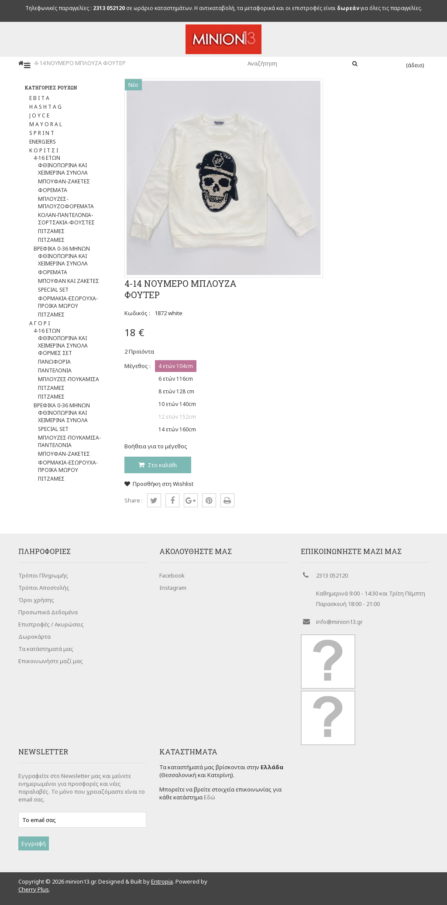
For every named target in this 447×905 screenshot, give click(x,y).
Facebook (172, 575)
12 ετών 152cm (177, 416)
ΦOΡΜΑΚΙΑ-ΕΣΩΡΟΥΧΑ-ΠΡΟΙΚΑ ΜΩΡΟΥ (68, 302)
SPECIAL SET (53, 289)
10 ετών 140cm (177, 404)
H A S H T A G (45, 106)
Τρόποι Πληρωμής (43, 575)
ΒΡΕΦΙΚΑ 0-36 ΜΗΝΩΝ (62, 248)
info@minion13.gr (339, 622)
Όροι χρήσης (36, 600)
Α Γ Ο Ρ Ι (39, 323)
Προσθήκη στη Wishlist (158, 484)
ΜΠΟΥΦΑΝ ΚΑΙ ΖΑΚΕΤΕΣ (68, 281)
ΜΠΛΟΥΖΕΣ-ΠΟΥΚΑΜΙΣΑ (68, 379)
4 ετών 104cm (175, 366)
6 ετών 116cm (175, 378)
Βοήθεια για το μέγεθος (155, 446)
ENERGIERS (42, 141)
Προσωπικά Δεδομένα (48, 612)
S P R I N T (41, 133)
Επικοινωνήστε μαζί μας (50, 661)
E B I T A (39, 98)
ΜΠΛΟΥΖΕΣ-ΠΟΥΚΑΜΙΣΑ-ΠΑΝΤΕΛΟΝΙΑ (69, 441)
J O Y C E (39, 115)
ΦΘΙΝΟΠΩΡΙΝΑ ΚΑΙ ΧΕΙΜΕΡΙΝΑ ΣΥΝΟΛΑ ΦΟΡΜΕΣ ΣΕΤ (63, 345)
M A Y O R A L (45, 124)
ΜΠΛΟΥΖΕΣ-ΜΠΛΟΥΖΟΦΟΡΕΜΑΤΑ (66, 202)
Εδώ (209, 797)
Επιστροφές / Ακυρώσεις (51, 624)
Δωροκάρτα (34, 636)
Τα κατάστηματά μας (45, 649)
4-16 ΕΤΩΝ (47, 158)
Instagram (172, 588)
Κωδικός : (137, 313)
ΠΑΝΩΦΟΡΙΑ (54, 361)
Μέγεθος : (137, 366)
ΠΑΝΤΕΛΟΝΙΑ (55, 370)
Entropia (162, 881)
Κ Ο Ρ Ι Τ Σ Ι (43, 150)
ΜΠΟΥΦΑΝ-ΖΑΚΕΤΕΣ (64, 181)
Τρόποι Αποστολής (43, 588)
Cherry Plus (33, 889)
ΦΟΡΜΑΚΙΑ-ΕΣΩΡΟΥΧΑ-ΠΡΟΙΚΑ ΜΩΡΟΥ (68, 466)
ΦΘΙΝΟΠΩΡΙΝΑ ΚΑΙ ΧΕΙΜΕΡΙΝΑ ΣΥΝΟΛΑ (63, 169)
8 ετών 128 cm (176, 391)
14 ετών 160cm (177, 429)
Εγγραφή (33, 843)
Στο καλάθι (162, 465)
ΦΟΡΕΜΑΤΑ (52, 190)
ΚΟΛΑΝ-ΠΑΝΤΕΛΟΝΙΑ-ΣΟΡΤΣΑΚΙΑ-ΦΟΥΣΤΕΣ (66, 218)
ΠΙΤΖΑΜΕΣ (51, 231)
